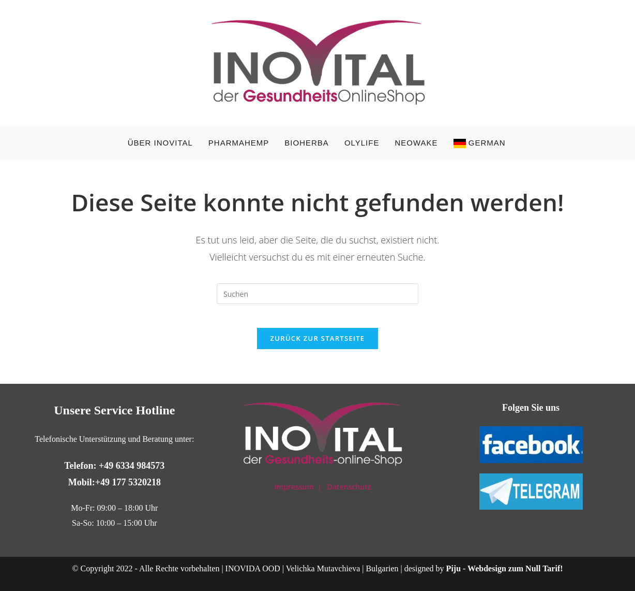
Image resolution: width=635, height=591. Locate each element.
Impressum (294, 487)
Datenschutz (349, 487)
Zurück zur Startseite (317, 346)
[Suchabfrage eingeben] (317, 293)
